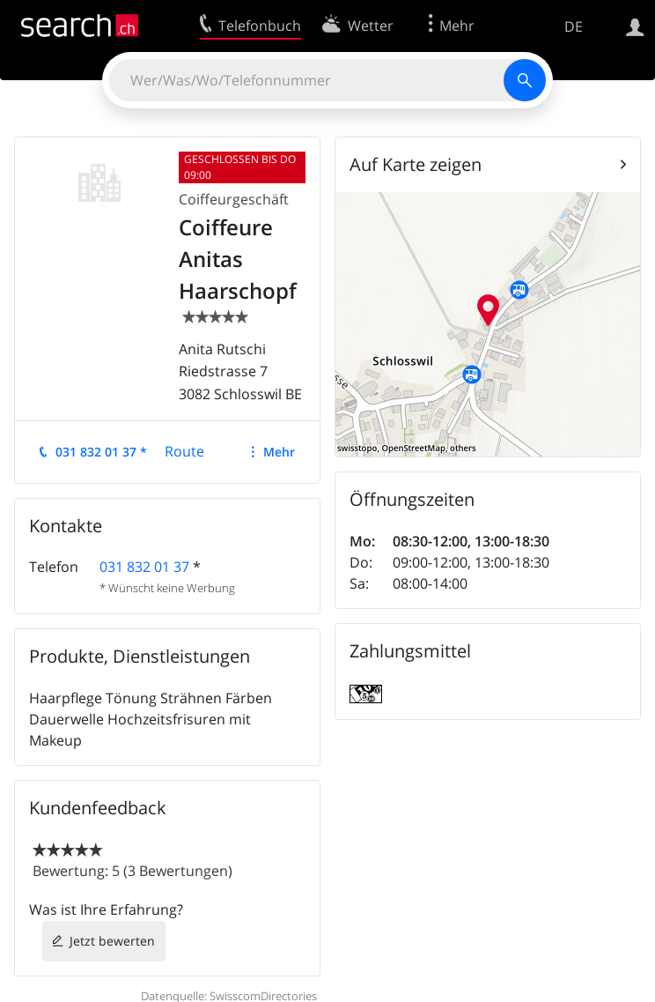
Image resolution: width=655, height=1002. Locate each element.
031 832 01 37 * (101, 451)
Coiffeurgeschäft (234, 199)
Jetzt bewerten (112, 940)
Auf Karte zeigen (416, 164)
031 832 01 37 (144, 566)
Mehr (279, 451)
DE (573, 26)
